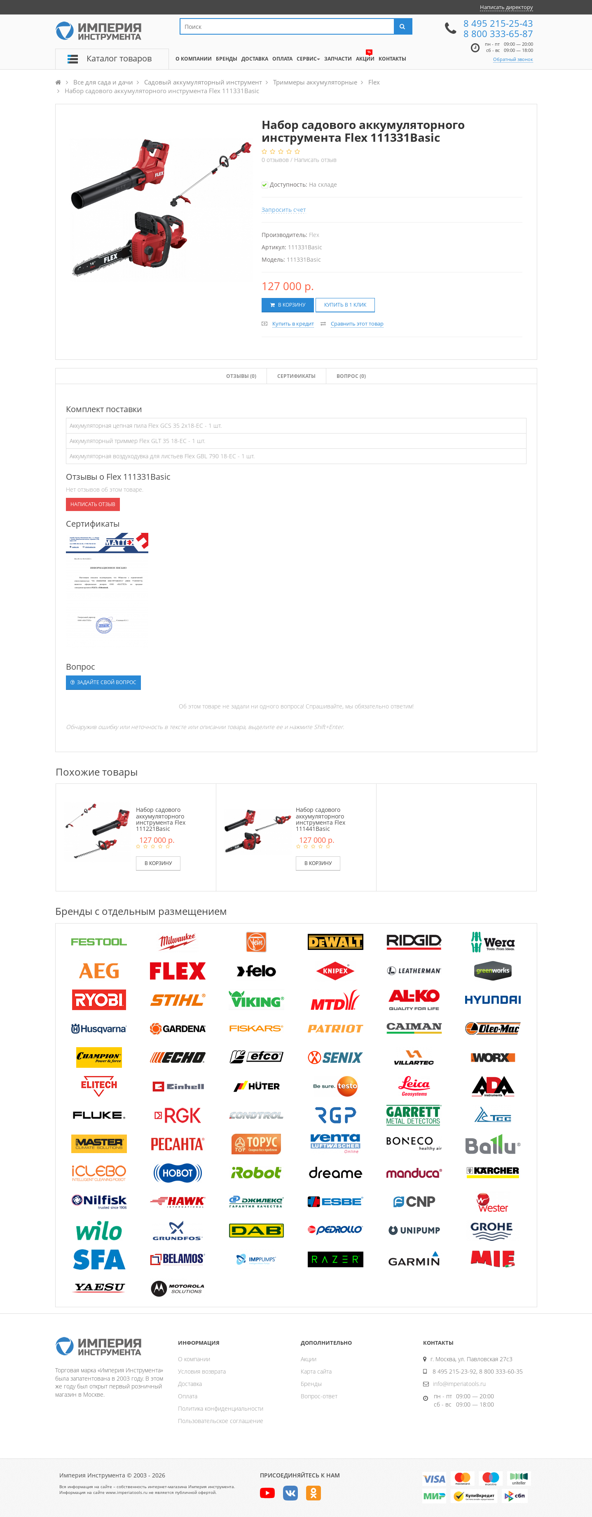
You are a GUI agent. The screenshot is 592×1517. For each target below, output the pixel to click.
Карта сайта (316, 1371)
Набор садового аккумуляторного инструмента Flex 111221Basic (160, 819)
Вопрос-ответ (319, 1396)
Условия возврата (202, 1371)
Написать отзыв (315, 160)
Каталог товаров (119, 58)
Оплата (187, 1396)
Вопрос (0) (351, 376)
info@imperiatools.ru (459, 1384)
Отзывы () (241, 376)
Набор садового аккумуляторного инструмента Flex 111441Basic (320, 819)
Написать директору (506, 7)
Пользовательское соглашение (220, 1421)
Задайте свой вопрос (103, 682)
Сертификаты (296, 376)
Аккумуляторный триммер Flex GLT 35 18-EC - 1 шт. (137, 441)
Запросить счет (284, 209)
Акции (308, 1359)
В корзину (287, 304)
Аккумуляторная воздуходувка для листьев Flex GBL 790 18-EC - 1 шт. (162, 456)
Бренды (311, 1384)
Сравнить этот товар (357, 323)
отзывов (276, 160)
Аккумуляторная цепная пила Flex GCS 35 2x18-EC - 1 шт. (146, 425)
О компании (194, 1359)
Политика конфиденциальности (220, 1408)
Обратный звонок (513, 59)
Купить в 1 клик (345, 304)
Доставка (190, 1384)
